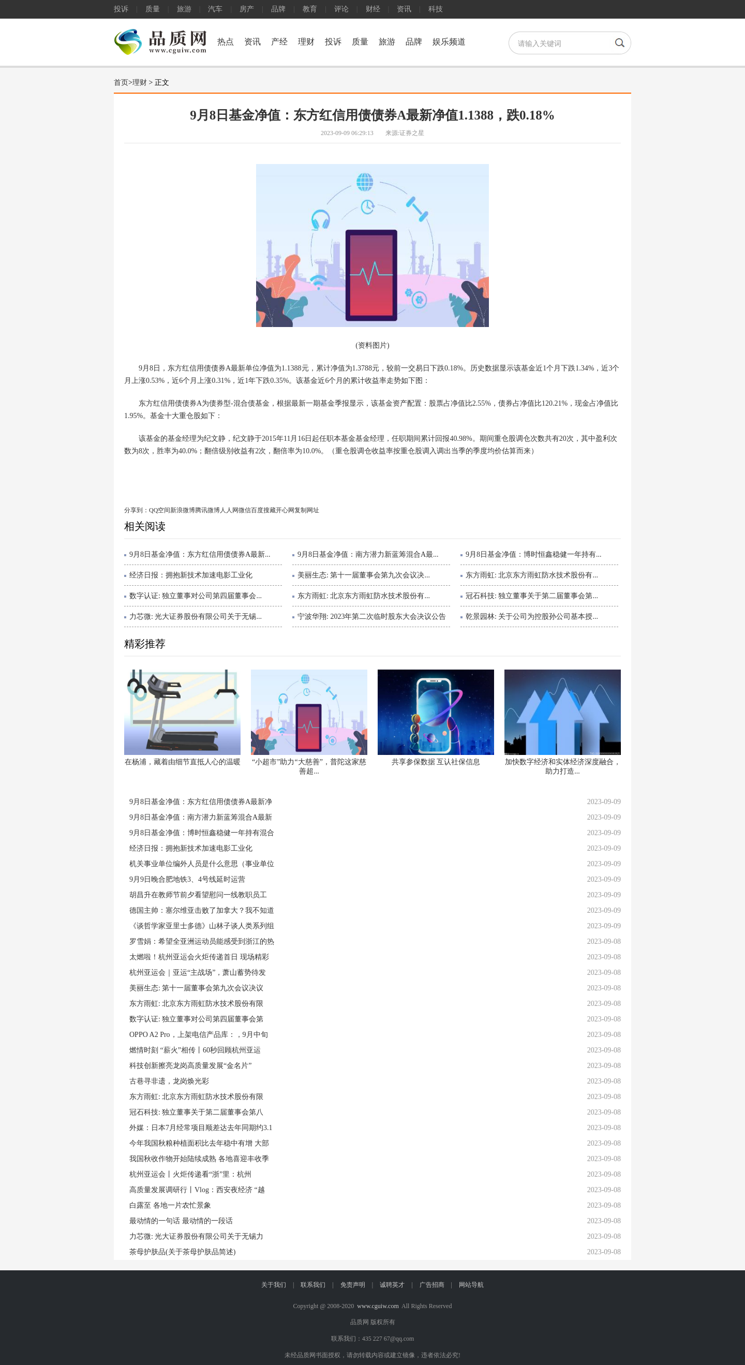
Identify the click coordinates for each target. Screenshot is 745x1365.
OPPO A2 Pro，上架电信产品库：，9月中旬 (198, 1034)
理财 (306, 41)
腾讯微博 (207, 510)
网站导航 (471, 1284)
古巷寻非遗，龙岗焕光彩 (169, 1081)
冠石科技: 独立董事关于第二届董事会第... (532, 596)
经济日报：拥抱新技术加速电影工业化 (190, 575)
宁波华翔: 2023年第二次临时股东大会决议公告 (371, 616)
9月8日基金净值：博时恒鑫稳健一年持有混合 (201, 833)
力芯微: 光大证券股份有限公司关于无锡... (195, 616)
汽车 (215, 9)
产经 (279, 41)
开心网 (285, 510)
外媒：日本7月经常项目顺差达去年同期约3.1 (201, 1128)
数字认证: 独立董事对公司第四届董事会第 (196, 1019)
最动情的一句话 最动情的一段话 (181, 1221)
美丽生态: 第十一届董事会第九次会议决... (363, 575)
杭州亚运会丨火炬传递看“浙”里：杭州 (190, 1174)
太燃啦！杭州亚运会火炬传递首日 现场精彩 (199, 957)
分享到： (136, 510)
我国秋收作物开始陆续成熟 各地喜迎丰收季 (199, 1159)
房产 (247, 9)
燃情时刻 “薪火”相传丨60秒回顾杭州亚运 (195, 1050)
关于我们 (273, 1284)
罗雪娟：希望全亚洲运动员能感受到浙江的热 (201, 941)
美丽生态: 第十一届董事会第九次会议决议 (196, 988)
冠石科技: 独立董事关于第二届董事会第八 (196, 1112)
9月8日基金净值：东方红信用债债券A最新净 (200, 802)
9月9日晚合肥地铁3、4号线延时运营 (187, 879)
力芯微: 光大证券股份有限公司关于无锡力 (196, 1236)
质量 (152, 9)
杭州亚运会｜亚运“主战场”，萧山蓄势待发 (197, 972)
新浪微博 (182, 510)
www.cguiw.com (377, 1306)
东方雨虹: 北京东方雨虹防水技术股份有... (532, 575)
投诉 (121, 9)
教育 (310, 9)
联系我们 (313, 1284)
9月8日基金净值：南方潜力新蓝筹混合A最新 (200, 817)
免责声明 (352, 1284)
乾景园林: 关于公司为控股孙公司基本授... (532, 616)
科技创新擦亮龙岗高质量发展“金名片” (190, 1066)
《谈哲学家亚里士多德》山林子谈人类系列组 (201, 926)
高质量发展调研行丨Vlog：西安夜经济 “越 (197, 1190)
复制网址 (306, 510)
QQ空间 (159, 510)
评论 (341, 9)
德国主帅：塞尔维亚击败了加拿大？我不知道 (201, 910)
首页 (121, 82)
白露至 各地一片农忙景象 (170, 1205)
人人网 (229, 510)
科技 (435, 9)
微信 (245, 510)
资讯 (404, 9)
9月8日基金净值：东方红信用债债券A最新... (200, 554)
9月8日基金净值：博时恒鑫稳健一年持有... (534, 554)
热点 (225, 41)
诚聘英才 (392, 1284)
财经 (373, 9)
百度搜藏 (263, 510)
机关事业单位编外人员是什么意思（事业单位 (201, 864)
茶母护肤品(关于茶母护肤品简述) (182, 1252)
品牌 (278, 9)
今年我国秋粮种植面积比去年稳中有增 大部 (199, 1143)
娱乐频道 (449, 41)
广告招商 (432, 1284)
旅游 (184, 9)
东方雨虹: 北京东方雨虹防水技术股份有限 (196, 1003)
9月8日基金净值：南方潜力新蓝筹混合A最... (368, 554)
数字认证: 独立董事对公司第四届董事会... (195, 596)
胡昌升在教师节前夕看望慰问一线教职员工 (198, 895)
